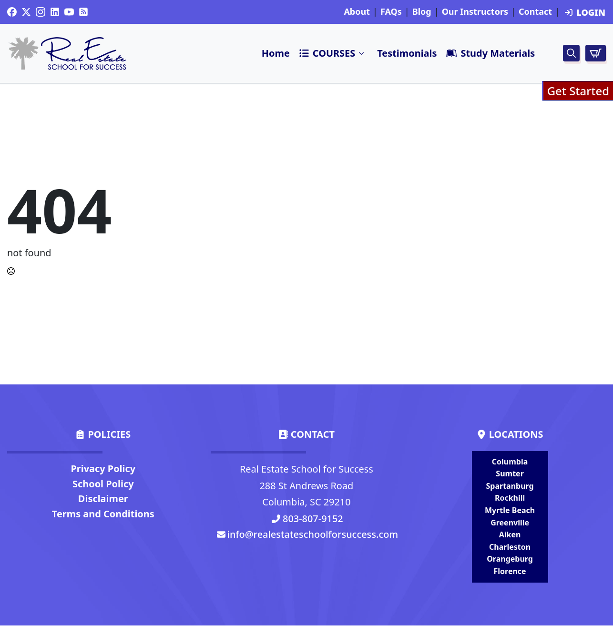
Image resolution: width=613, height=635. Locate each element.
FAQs (391, 12)
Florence (510, 571)
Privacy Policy (103, 468)
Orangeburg (510, 559)
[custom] (12, 12)
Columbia (510, 461)
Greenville (509, 522)
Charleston (510, 547)
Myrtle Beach (510, 510)
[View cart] (595, 53)
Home (276, 53)
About (357, 12)
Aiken (510, 534)
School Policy (103, 483)
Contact (535, 12)
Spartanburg (509, 486)
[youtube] (69, 12)
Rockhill (510, 498)
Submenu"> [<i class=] (361, 53)
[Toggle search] (571, 53)
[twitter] (26, 12)
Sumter (509, 473)
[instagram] (40, 12)
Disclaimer (103, 498)
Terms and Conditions (103, 513)
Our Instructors (475, 12)
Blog (421, 12)
